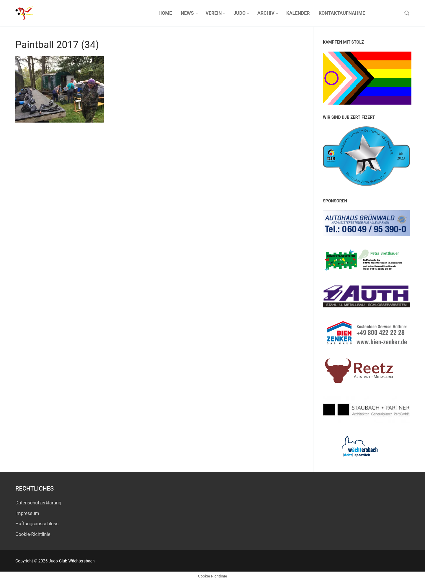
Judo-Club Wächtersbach (92, 13)
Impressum (27, 513)
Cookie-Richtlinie (32, 534)
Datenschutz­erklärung (38, 503)
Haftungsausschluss (36, 523)
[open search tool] (407, 13)
